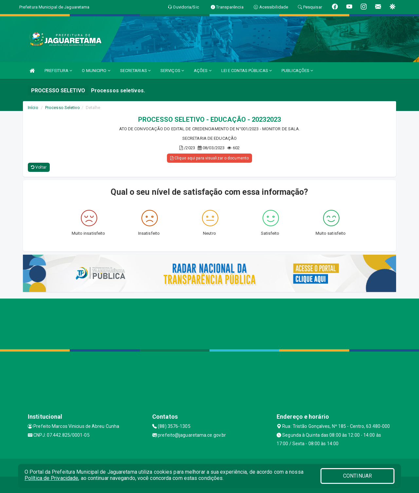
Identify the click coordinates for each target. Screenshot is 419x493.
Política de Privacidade (51, 478)
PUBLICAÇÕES (297, 70)
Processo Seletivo (62, 107)
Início (33, 107)
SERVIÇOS (172, 70)
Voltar (38, 167)
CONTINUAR (357, 476)
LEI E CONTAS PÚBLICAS (246, 70)
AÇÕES (202, 70)
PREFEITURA (58, 70)
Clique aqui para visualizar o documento (209, 158)
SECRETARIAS (135, 70)
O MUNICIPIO (96, 70)
